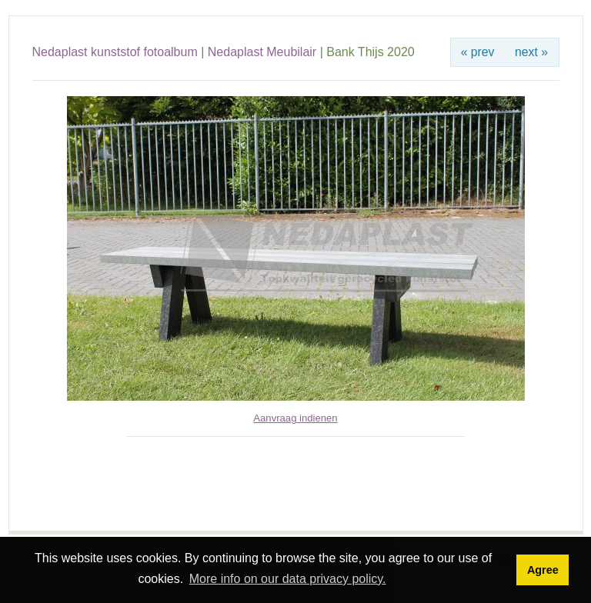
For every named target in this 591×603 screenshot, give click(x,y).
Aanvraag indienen (295, 418)
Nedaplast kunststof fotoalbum (115, 51)
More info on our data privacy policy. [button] (287, 578)
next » (531, 51)
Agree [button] (543, 570)
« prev (478, 51)
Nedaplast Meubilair (262, 51)
